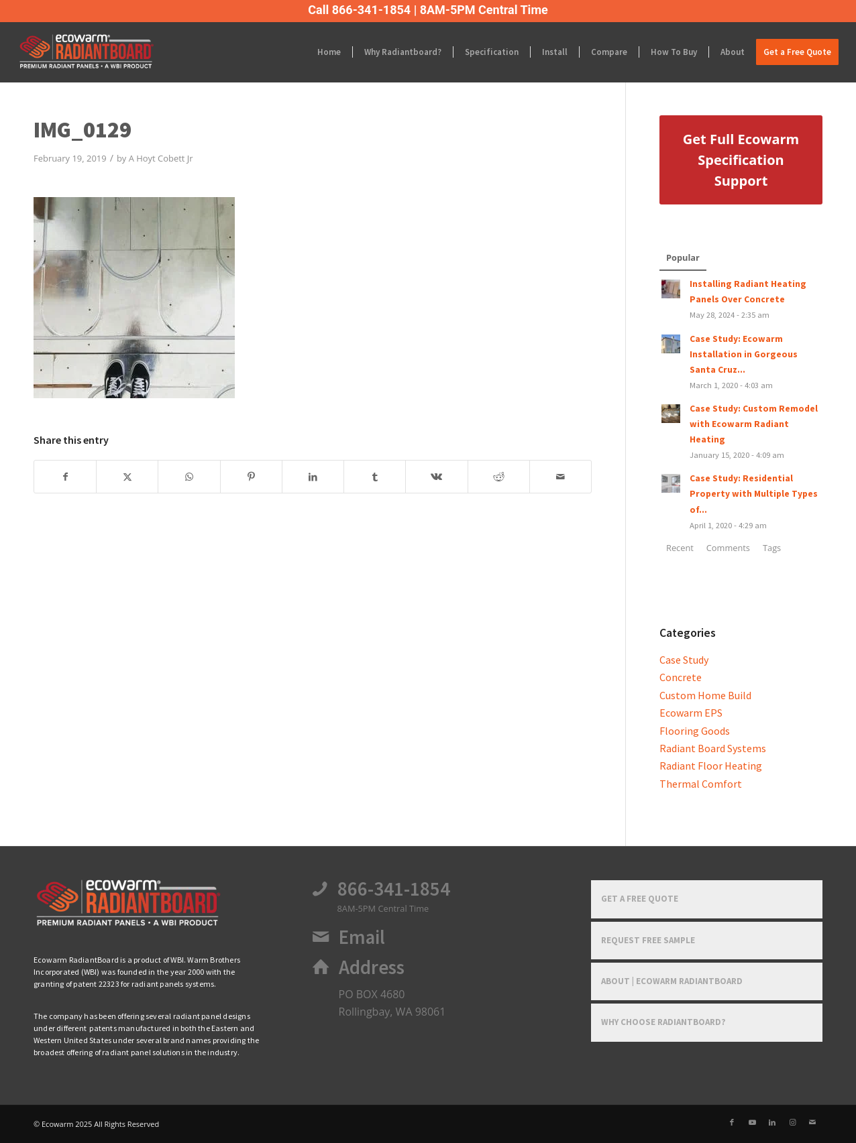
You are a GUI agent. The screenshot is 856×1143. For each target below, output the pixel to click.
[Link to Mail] (812, 1122)
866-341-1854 (393, 889)
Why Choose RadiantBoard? (663, 1022)
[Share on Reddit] (498, 477)
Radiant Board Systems (712, 748)
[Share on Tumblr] (374, 477)
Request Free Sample (648, 940)
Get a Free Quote (639, 898)
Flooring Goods (694, 730)
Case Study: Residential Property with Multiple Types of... (754, 494)
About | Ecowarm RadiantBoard (672, 981)
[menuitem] (329, 52)
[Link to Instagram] (792, 1122)
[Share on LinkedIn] (312, 477)
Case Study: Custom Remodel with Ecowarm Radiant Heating (754, 424)
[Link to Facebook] (732, 1122)
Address (372, 967)
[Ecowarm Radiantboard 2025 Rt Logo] (109, 52)
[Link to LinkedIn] (772, 1122)
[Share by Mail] (560, 477)
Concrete (680, 677)
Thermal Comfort (700, 783)
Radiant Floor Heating (710, 765)
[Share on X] (127, 477)
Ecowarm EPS (691, 712)
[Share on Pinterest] (251, 477)
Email (362, 937)
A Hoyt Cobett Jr (161, 158)
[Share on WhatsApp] (188, 477)
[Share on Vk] (436, 477)
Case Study (683, 659)
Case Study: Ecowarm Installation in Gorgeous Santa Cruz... (744, 354)
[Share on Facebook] (65, 477)
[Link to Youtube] (752, 1122)
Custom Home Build (705, 695)
